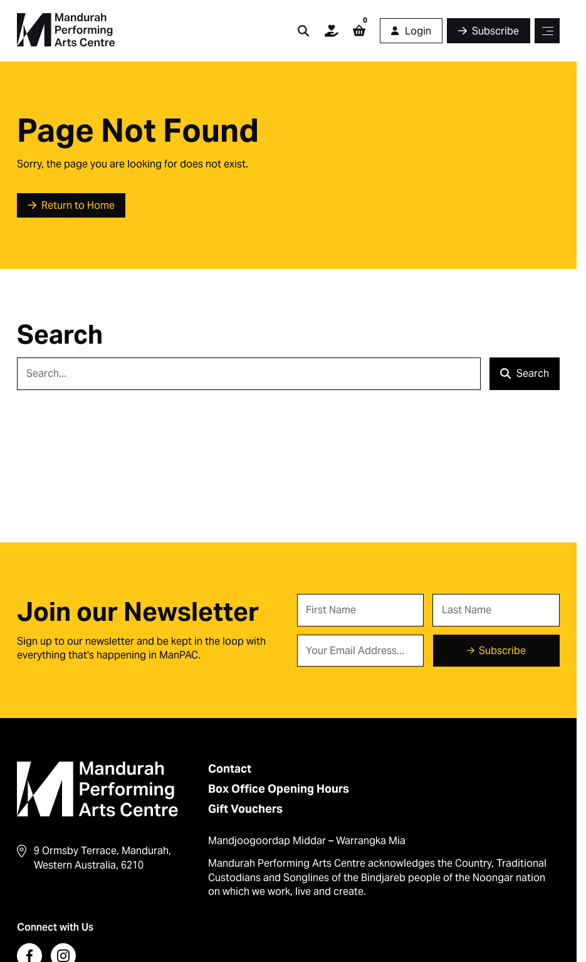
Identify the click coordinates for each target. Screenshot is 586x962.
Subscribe (502, 650)
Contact (229, 768)
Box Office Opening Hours (278, 788)
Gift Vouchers (245, 808)
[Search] (249, 373)
